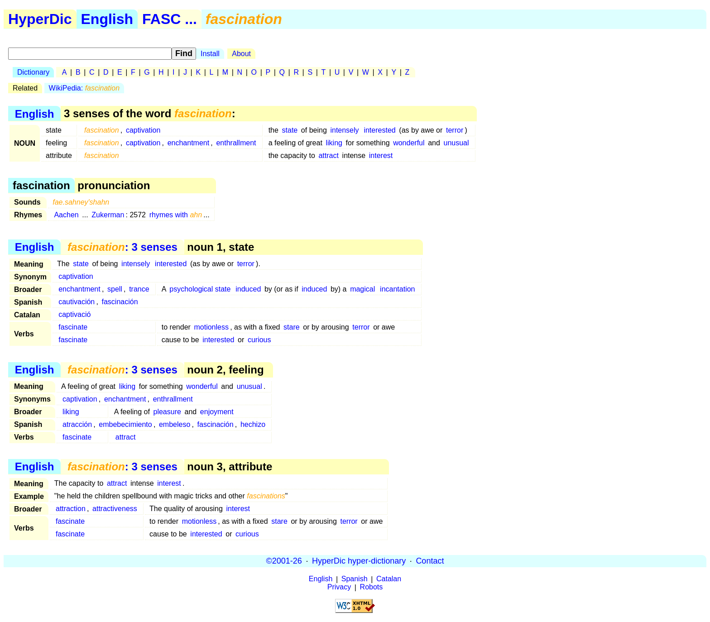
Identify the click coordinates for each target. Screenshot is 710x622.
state (290, 130)
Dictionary (33, 72)
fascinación (120, 302)
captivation (143, 130)
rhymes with (175, 215)
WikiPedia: (84, 88)
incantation (397, 289)
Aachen (66, 215)
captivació (74, 314)
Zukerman (107, 215)
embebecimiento (125, 424)
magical (362, 289)
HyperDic (40, 19)
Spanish (354, 579)
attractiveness (114, 508)
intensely (344, 130)
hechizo (252, 424)
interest (381, 155)
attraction (71, 508)
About (241, 53)
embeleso (174, 424)
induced (248, 289)
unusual (456, 143)
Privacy (339, 587)
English (107, 19)
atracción (77, 424)
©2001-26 (284, 560)
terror (454, 130)
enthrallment (236, 143)
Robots (371, 587)
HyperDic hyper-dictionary (359, 560)
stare (291, 327)
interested (379, 130)
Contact (430, 560)
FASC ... (169, 19)
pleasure (167, 412)
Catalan (388, 579)
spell (114, 289)
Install (210, 53)
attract (328, 155)
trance (139, 289)
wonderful (408, 143)
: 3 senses (122, 247)
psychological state (199, 289)
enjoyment (217, 412)
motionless (211, 327)
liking (334, 143)
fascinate (72, 327)
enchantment (189, 143)
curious (259, 340)
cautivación (76, 302)
